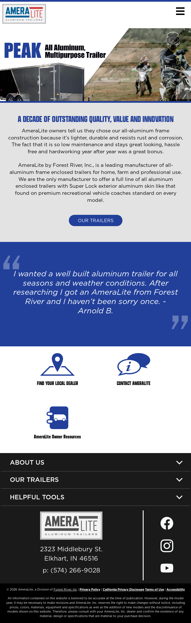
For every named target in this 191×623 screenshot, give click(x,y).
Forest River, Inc (65, 589)
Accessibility (175, 589)
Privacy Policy (90, 589)
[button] (180, 11)
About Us (27, 462)
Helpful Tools (37, 497)
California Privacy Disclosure (123, 589)
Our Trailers (95, 220)
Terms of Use (154, 589)
